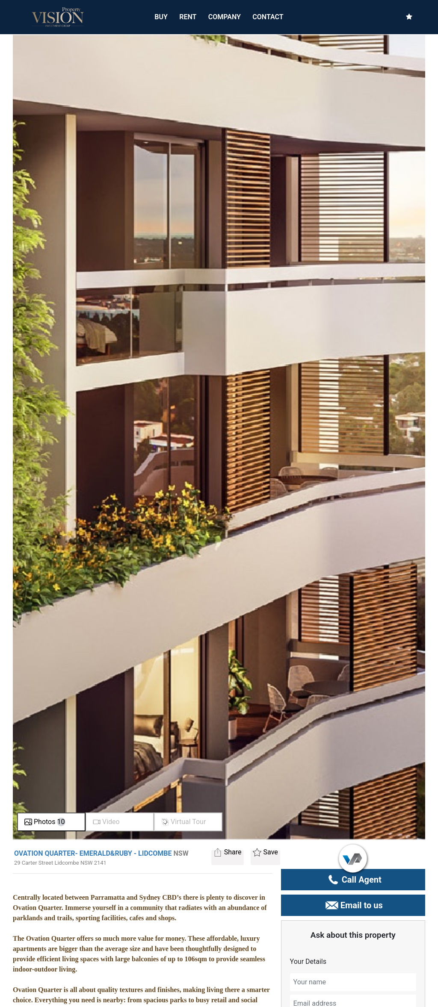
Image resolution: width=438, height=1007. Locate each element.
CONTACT (267, 17)
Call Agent (353, 879)
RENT (187, 16)
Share (227, 853)
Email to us (353, 905)
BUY (161, 16)
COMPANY (224, 17)
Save (265, 853)
